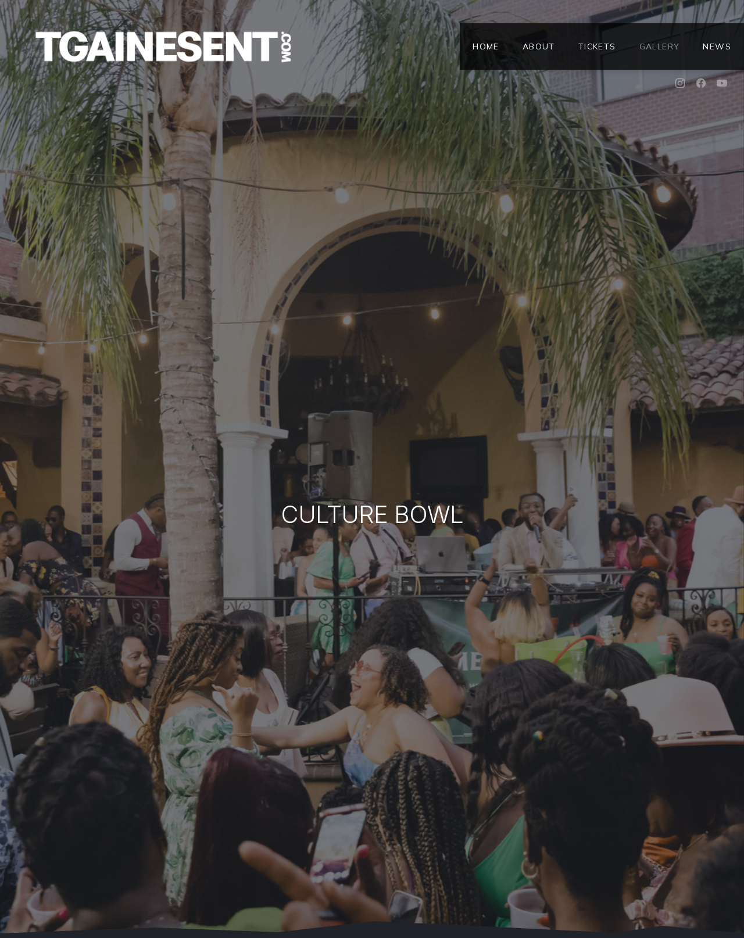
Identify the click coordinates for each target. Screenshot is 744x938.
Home (486, 46)
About (539, 46)
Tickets (597, 46)
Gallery (659, 46)
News (717, 46)
